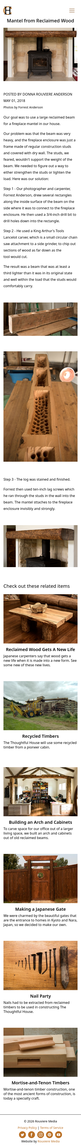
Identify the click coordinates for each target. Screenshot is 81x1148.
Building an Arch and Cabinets (40, 822)
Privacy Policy (27, 1128)
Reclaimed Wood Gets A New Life (40, 649)
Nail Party (40, 996)
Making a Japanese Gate (40, 909)
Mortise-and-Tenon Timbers (41, 1083)
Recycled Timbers (40, 736)
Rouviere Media (49, 1141)
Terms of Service (51, 1128)
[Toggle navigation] (72, 10)
